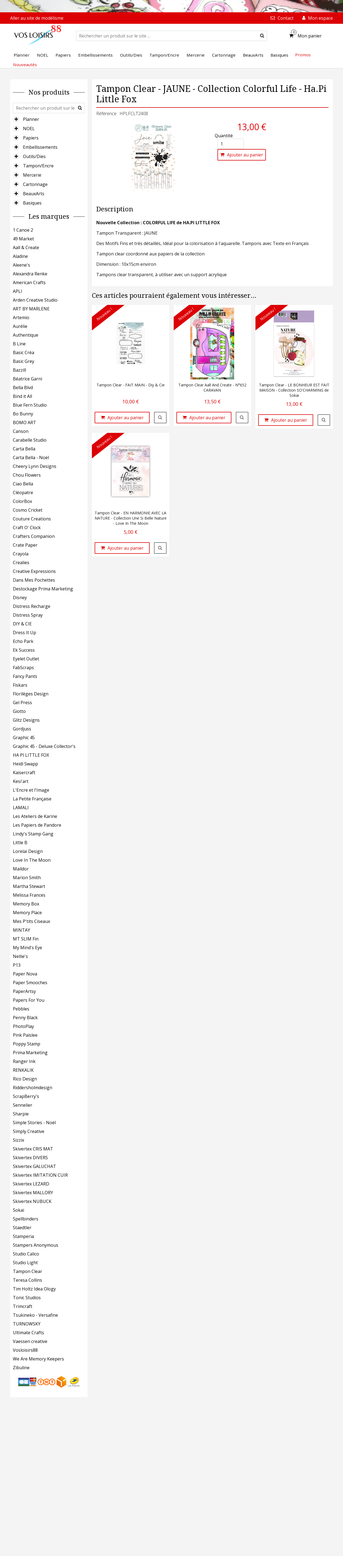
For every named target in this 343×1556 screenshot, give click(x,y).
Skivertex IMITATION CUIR (40, 1175)
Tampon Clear (27, 1271)
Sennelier (22, 1105)
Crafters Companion (34, 536)
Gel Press (22, 703)
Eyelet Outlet (26, 659)
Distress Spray (28, 615)
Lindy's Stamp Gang (33, 834)
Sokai (18, 1210)
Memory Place (27, 913)
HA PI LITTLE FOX (31, 755)
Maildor (21, 869)
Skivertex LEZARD (31, 1184)
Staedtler (22, 1228)
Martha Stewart (29, 886)
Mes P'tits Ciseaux (31, 921)
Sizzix (18, 1140)
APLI (17, 291)
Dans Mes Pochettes (34, 580)
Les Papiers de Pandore (37, 825)
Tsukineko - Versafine (35, 1315)
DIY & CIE (22, 624)
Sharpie (21, 1114)
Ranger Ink (24, 1061)
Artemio (21, 317)
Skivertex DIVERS (30, 1158)
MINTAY (21, 930)
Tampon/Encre (38, 166)
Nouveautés (25, 64)
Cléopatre (23, 492)
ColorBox (22, 501)
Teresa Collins (27, 1280)
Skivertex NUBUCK (32, 1201)
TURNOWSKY (26, 1324)
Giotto (19, 711)
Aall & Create (26, 247)
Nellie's (20, 956)
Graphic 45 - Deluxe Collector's (44, 746)
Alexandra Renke (30, 274)
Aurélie (20, 326)
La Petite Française (32, 799)
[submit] (262, 36)
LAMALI (21, 808)
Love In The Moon (32, 860)
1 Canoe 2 (23, 230)
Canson (20, 431)
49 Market (23, 239)
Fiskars (20, 685)
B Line (19, 344)
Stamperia (23, 1236)
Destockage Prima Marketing (43, 589)
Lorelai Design (28, 851)
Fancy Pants (25, 676)
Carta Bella (24, 449)
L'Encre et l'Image (31, 790)
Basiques (32, 203)
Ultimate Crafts (28, 1333)
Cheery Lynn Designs (34, 466)
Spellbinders (25, 1219)
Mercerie (32, 175)
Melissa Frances (29, 895)
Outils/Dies (34, 156)
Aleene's (21, 265)
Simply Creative (28, 1131)
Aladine (20, 256)
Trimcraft (22, 1306)
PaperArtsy (24, 991)
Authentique (25, 335)
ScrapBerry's (26, 1096)
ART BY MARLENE (31, 309)
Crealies (21, 563)
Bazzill (19, 370)
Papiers (31, 138)
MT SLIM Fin (26, 939)
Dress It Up (24, 633)
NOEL (29, 129)
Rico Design (25, 1079)
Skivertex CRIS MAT (33, 1149)
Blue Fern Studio (30, 405)
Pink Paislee (25, 1035)
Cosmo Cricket (27, 510)
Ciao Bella (23, 484)
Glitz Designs (26, 720)
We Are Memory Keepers (38, 1359)
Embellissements (40, 147)
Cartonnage (35, 184)
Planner (31, 119)
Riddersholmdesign (32, 1088)
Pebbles (21, 1009)
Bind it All (22, 396)
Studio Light (25, 1263)
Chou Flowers (27, 475)
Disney (20, 598)
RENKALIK (23, 1070)
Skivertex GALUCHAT (34, 1166)
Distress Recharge (31, 606)
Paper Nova (25, 974)
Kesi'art (20, 781)
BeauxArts (33, 194)
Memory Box (26, 904)
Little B (20, 843)
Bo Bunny (23, 414)
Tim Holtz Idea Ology (34, 1289)
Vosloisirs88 (25, 1350)
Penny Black (25, 1018)
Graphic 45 (24, 738)
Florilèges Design (30, 694)
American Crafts (29, 282)
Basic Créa (23, 352)
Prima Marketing (30, 1053)
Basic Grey (23, 361)
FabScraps (23, 668)
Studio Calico (26, 1254)
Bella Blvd (23, 387)
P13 (17, 965)
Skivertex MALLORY (33, 1193)
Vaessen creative (30, 1341)
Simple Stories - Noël (34, 1123)
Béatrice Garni (27, 379)
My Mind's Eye (27, 948)
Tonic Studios (27, 1298)
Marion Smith (27, 878)
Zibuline (21, 1368)
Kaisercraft (24, 773)
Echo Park (23, 641)
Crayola (20, 554)
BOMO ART (24, 422)
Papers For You (28, 1000)
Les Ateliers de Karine (35, 816)
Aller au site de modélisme (36, 18)
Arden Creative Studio (35, 300)
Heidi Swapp (25, 764)
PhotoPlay (23, 1026)
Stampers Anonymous (35, 1245)
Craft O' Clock (27, 528)
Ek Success (24, 650)
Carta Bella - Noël (31, 457)
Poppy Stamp (26, 1044)
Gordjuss (22, 729)
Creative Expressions (34, 571)
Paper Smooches (30, 983)
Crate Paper (25, 545)
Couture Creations (32, 519)
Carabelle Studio (29, 440)
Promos (303, 54)
